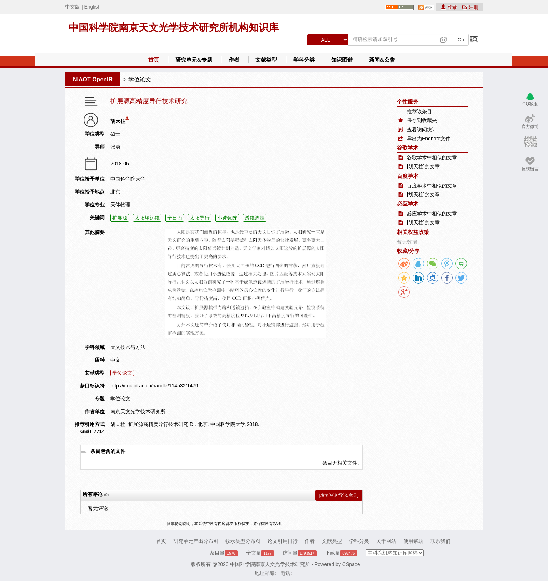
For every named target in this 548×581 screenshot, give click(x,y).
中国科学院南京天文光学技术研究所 (270, 564)
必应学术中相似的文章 (432, 213)
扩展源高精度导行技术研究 (149, 101)
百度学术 (407, 176)
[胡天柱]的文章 (423, 166)
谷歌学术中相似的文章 (432, 157)
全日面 (174, 218)
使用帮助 (413, 541)
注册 (470, 7)
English (92, 7)
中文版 (72, 7)
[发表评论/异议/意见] (338, 495)
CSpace (351, 564)
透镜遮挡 (255, 218)
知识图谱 (342, 60)
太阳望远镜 (147, 218)
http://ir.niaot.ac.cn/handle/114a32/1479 (154, 386)
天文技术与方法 (127, 347)
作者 (234, 60)
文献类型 (266, 60)
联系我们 (440, 541)
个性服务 (407, 102)
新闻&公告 (382, 60)
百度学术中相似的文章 (432, 186)
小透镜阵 (227, 218)
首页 (153, 60)
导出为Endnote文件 (428, 138)
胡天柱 (117, 121)
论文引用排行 (283, 541)
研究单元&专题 (193, 60)
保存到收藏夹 (422, 120)
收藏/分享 (408, 251)
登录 (450, 7)
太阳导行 (200, 218)
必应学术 (407, 204)
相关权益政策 (413, 232)
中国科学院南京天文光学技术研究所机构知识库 (174, 27)
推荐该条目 (419, 111)
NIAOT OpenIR (93, 79)
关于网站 (386, 541)
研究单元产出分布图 (195, 541)
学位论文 (139, 79)
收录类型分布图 (242, 541)
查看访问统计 (422, 129)
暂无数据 (407, 242)
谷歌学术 (407, 148)
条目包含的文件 (107, 451)
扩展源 (119, 218)
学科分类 (304, 60)
